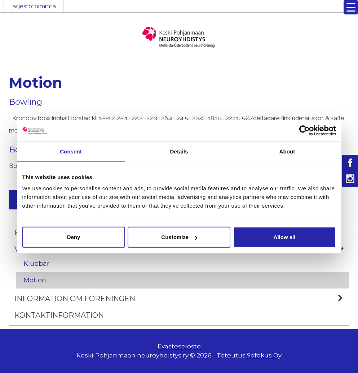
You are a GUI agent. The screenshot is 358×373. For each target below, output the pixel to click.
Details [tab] (179, 151)
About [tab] (287, 151)
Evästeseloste (179, 346)
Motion (34, 280)
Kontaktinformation (59, 315)
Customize (179, 237)
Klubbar (36, 264)
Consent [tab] (71, 151)
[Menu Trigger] (351, 7)
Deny (73, 237)
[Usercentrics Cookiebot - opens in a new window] (304, 130)
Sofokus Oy (264, 355)
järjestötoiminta (33, 6)
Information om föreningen (181, 298)
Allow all (285, 237)
